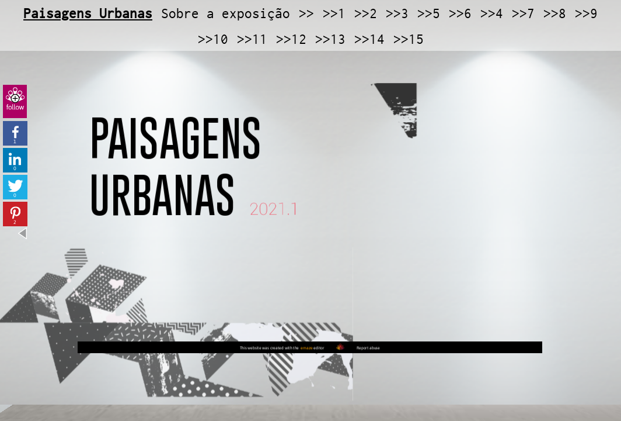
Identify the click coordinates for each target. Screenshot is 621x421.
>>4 (491, 13)
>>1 (334, 13)
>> (306, 13)
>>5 (428, 13)
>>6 (460, 13)
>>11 (252, 39)
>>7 (523, 13)
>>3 (397, 13)
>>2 (365, 13)
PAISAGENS (193, 167)
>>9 (586, 13)
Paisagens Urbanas (87, 13)
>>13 (330, 39)
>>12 (291, 39)
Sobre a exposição (225, 13)
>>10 (213, 39)
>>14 (369, 39)
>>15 (408, 39)
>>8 (554, 13)
